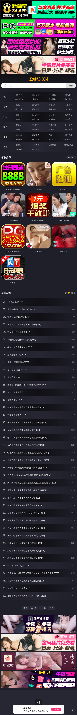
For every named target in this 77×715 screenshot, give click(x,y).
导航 (5, 147)
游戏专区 (68, 95)
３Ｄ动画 (68, 105)
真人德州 (35, 95)
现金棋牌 (52, 99)
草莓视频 (52, 145)
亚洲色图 (35, 125)
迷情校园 (19, 139)
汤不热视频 (68, 145)
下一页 (43, 608)
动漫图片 (68, 125)
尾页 (51, 608)
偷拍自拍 (35, 115)
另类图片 (68, 129)
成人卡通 (52, 115)
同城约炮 (19, 145)
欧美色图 (52, 125)
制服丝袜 (19, 119)
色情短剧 (35, 149)
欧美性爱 (68, 115)
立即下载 (56, 709)
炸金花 (35, 99)
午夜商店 (35, 145)
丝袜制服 (35, 109)
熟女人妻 (19, 109)
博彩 (5, 96)
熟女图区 (52, 129)
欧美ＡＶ (52, 105)
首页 (25, 608)
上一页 (34, 608)
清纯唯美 (35, 129)
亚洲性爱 (19, 115)
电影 (5, 116)
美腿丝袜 (19, 129)
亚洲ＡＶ (19, 105)
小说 (5, 137)
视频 (5, 106)
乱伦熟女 (52, 119)
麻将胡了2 (19, 99)
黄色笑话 (52, 139)
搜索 (71, 85)
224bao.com (38, 79)
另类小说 (35, 139)
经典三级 (35, 119)
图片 (5, 126)
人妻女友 (52, 135)
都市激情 (19, 135)
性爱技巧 (68, 139)
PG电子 (19, 95)
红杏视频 (19, 149)
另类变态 (68, 119)
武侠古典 (68, 135)
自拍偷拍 (35, 105)
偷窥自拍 (19, 125)
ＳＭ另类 (68, 109)
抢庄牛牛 (68, 99)
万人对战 (52, 95)
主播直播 (52, 109)
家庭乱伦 (35, 135)
